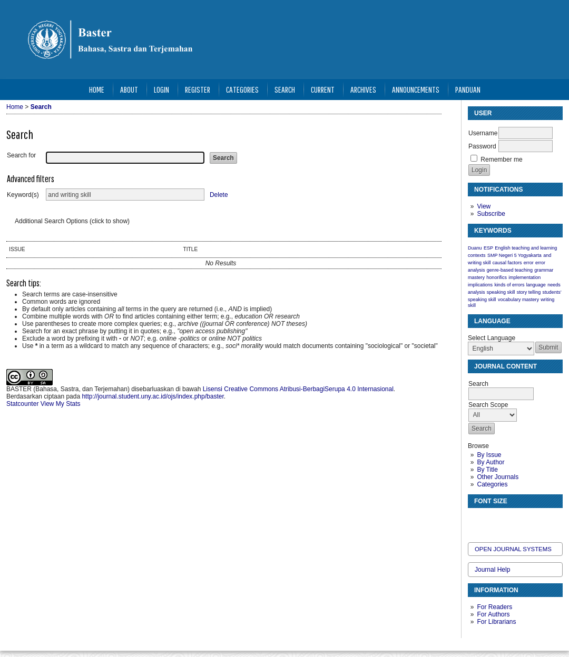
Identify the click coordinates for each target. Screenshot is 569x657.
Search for (21, 155)
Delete (219, 194)
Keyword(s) (23, 194)
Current (323, 89)
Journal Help (492, 569)
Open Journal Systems (513, 549)
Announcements (415, 89)
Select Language (491, 338)
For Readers (494, 607)
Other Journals (497, 477)
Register (197, 89)
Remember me (501, 159)
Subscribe (491, 213)
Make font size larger (511, 520)
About (129, 89)
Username (482, 133)
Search (284, 89)
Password (482, 146)
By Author (490, 462)
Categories (492, 484)
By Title (487, 469)
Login (161, 89)
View (483, 206)
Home (96, 89)
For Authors (493, 614)
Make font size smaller (477, 520)
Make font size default (494, 520)
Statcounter (22, 403)
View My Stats (61, 403)
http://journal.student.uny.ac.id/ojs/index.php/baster (152, 396)
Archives (363, 89)
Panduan (467, 89)
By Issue (489, 455)
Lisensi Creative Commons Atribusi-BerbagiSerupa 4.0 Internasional (298, 389)
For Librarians (496, 621)
